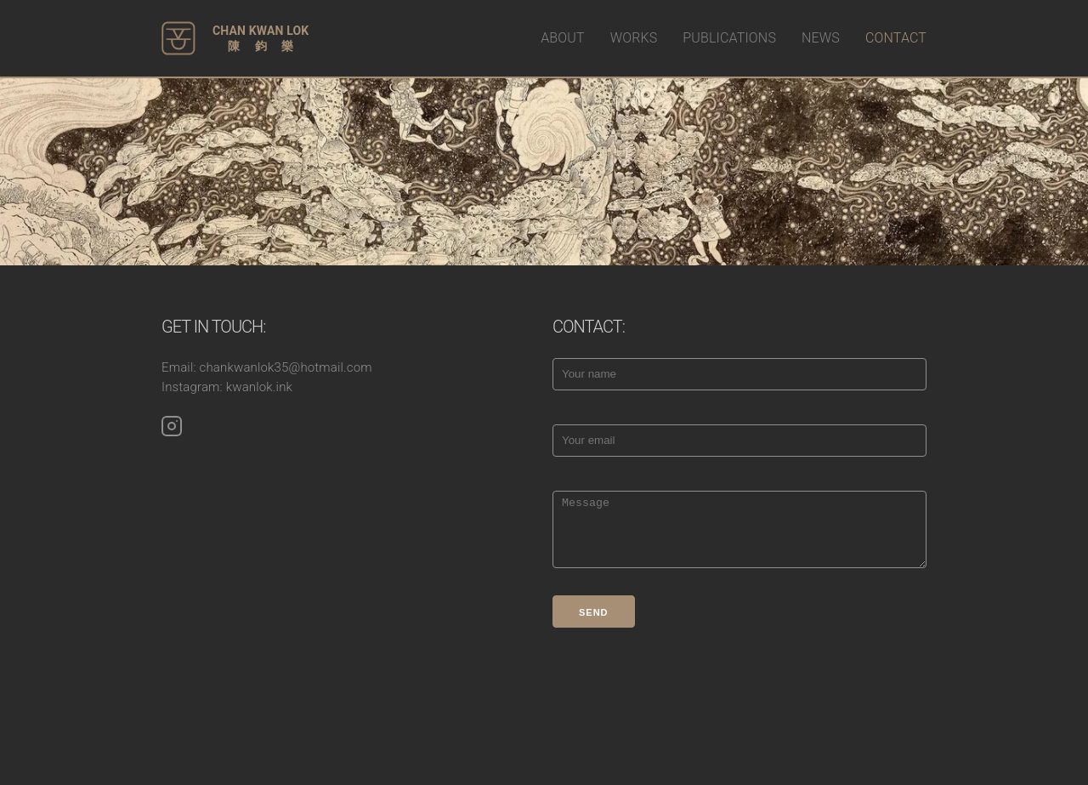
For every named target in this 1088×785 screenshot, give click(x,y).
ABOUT (563, 38)
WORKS (634, 38)
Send (594, 612)
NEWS (821, 38)
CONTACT (895, 38)
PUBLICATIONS (729, 38)
